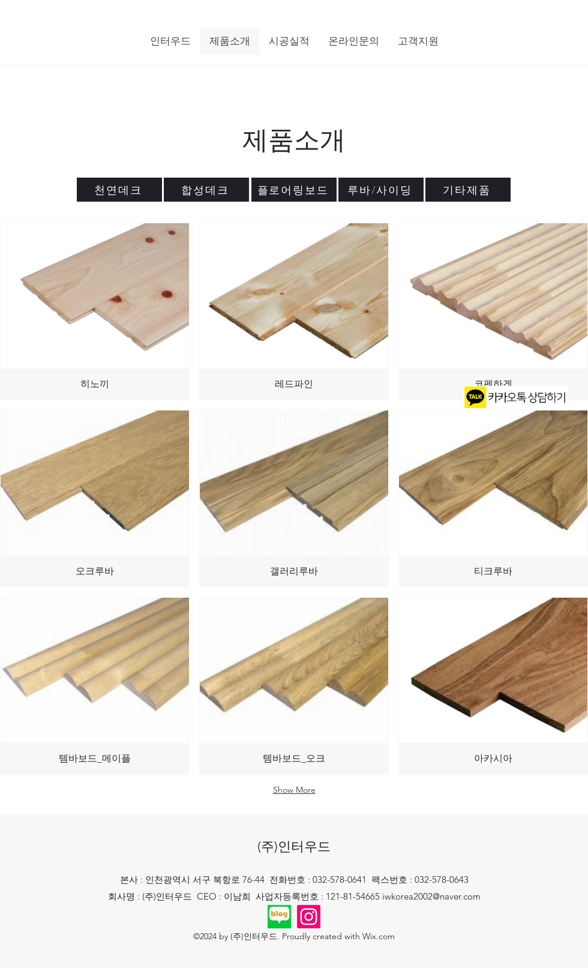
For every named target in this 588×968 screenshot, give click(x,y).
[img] (95, 311)
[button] (170, 41)
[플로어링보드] (294, 190)
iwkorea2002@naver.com (431, 896)
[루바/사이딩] (381, 190)
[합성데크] (206, 190)
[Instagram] (308, 916)
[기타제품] (468, 190)
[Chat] (517, 397)
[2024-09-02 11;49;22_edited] (279, 916)
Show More (294, 789)
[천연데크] (119, 190)
